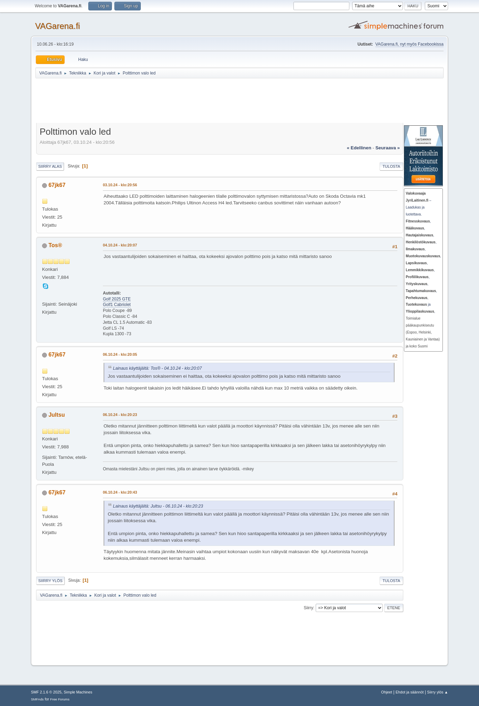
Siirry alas (50, 166)
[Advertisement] (205, 102)
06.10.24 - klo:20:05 (120, 354)
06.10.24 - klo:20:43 (120, 492)
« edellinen (359, 147)
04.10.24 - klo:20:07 (120, 245)
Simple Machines (78, 692)
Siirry (308, 607)
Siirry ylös (50, 581)
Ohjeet (386, 692)
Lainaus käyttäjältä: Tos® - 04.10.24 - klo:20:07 (157, 368)
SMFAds (37, 699)
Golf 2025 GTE (117, 299)
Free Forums (60, 699)
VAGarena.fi (57, 26)
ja (418, 304)
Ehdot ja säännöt (410, 692)
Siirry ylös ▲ (437, 692)
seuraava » (387, 147)
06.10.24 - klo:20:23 (120, 415)
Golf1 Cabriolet (117, 304)
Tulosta (391, 166)
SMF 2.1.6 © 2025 (46, 692)
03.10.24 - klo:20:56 (120, 185)
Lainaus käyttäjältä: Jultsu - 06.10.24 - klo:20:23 (158, 506)
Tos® (55, 245)
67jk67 (56, 185)
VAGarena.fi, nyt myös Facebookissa (409, 44)
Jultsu (56, 415)
